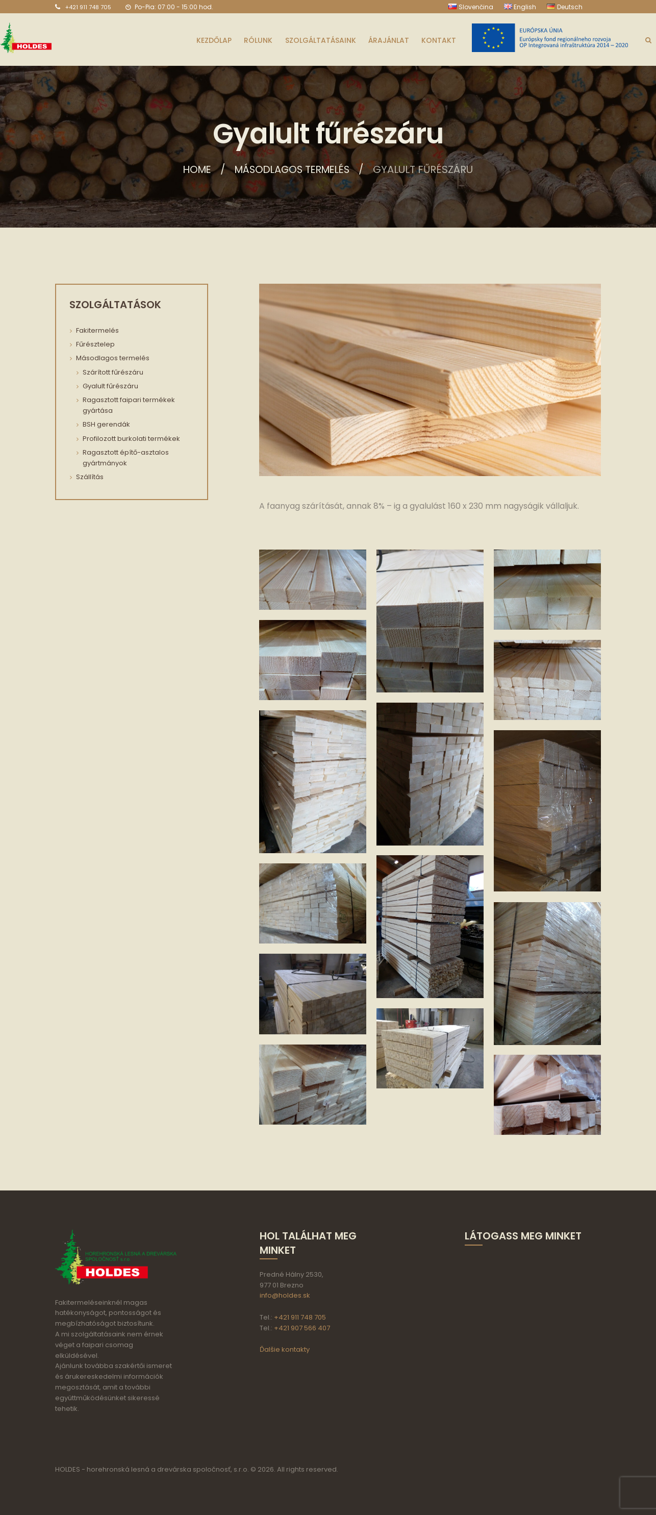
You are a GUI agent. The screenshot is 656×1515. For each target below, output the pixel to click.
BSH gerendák (106, 424)
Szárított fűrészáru (113, 372)
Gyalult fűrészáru (110, 386)
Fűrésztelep (95, 344)
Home (194, 169)
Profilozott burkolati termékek (131, 438)
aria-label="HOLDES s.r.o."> (525, 1304)
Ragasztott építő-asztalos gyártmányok (126, 458)
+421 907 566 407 (302, 1328)
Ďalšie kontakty (285, 1349)
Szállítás (90, 477)
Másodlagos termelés (293, 169)
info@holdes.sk (285, 1295)
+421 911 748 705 (88, 7)
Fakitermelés (97, 330)
